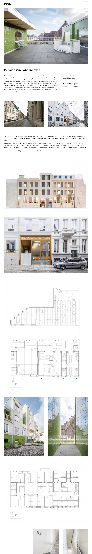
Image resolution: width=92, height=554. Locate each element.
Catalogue (77, 4)
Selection (70, 4)
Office (86, 4)
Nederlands (86, 1)
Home (62, 4)
